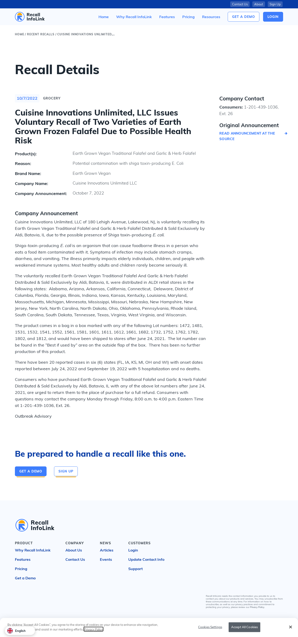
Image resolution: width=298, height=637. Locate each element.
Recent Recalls (40, 34)
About (258, 4)
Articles (106, 550)
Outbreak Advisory (33, 416)
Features (22, 559)
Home (19, 34)
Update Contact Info (146, 559)
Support (135, 568)
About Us (73, 550)
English (16, 631)
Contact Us (240, 4)
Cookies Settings (210, 627)
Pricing (21, 568)
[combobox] (20, 630)
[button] (211, 16)
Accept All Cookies (244, 627)
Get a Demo (243, 17)
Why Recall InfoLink (33, 550)
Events (106, 559)
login (273, 17)
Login (133, 550)
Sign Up (275, 4)
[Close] (290, 627)
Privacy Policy (257, 607)
